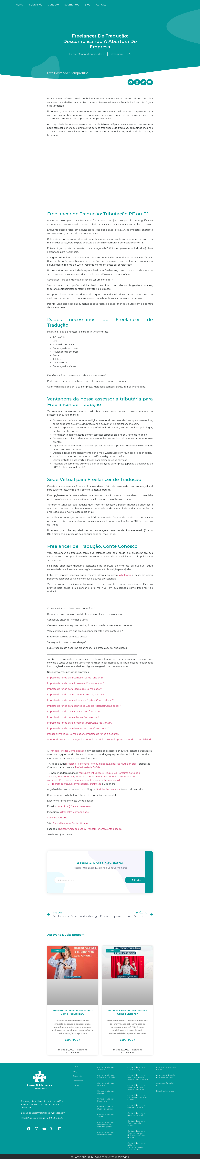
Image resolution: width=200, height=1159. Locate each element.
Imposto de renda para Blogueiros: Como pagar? (74, 689)
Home (20, 4)
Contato (101, 4)
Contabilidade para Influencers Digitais (106, 1076)
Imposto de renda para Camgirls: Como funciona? (75, 677)
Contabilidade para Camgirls (105, 1092)
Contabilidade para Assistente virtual (136, 1114)
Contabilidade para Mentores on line (105, 1133)
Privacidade (78, 1080)
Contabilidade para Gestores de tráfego (136, 1106)
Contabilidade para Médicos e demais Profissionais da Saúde (137, 1077)
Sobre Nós (35, 4)
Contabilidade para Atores (105, 1115)
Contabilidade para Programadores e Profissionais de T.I (136, 1087)
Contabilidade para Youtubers (105, 1068)
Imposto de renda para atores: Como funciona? (73, 711)
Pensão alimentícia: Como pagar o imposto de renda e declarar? (83, 734)
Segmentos (71, 4)
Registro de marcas (165, 1091)
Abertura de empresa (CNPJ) (166, 1068)
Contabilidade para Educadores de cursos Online (137, 1097)
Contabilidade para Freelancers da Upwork (136, 1123)
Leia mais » (72, 1039)
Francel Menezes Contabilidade (70, 823)
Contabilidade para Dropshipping (136, 1068)
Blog (87, 4)
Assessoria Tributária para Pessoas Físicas (165, 1076)
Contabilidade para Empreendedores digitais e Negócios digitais (136, 1134)
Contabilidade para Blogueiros (105, 1084)
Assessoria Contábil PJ (165, 1084)
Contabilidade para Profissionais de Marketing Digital (105, 1124)
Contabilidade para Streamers (105, 1100)
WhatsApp (125, 575)
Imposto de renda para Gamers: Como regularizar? (75, 694)
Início (75, 1067)
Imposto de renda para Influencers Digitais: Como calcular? (80, 700)
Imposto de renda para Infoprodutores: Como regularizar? (79, 722)
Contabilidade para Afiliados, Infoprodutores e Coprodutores (136, 1146)
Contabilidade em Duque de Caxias (105, 1108)
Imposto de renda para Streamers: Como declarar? (75, 683)
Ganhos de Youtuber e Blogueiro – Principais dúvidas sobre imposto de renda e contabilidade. (100, 739)
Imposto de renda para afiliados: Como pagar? (73, 717)
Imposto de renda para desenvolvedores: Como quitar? (78, 728)
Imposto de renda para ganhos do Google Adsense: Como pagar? (84, 706)
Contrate (53, 4)
